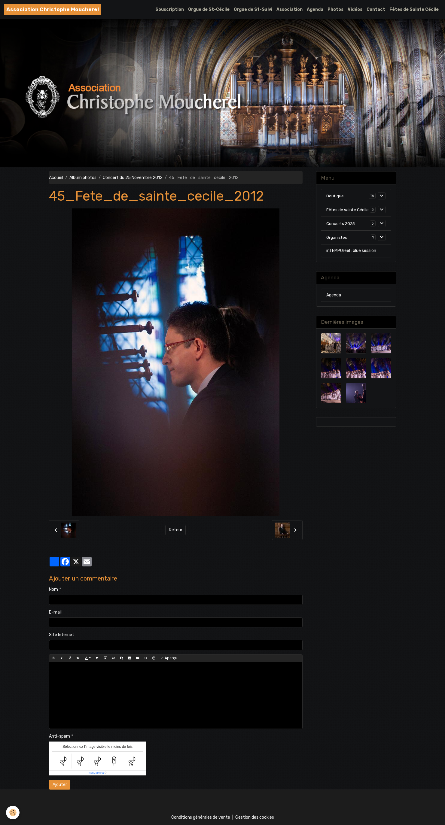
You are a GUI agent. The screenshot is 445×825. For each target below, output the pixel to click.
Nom (53, 589)
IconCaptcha (96, 772)
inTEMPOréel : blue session (351, 250)
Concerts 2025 (341, 223)
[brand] (52, 9)
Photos (335, 9)
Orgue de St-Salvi (253, 9)
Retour (175, 529)
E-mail (55, 612)
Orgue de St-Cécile (209, 9)
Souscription (169, 9)
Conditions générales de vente (200, 817)
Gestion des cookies (254, 817)
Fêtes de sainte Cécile (347, 209)
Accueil (56, 177)
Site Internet (61, 634)
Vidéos (355, 9)
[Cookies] (13, 812)
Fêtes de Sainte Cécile (414, 9)
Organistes (336, 237)
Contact (376, 9)
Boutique (335, 196)
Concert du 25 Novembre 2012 (133, 177)
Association (289, 9)
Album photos (82, 177)
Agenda (315, 9)
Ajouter (60, 784)
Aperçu (168, 658)
